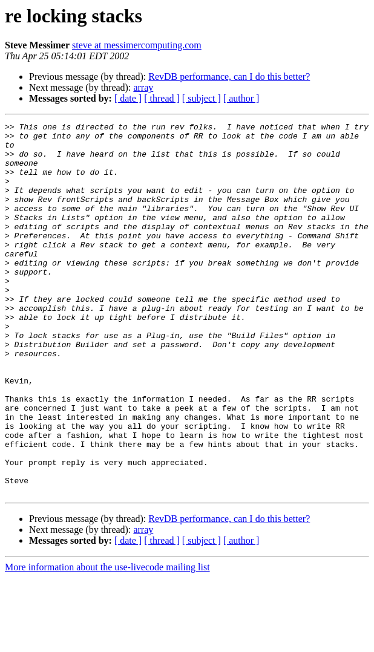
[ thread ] (162, 98)
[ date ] (128, 98)
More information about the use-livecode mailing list (107, 641)
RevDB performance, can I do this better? (229, 76)
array (143, 87)
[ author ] (241, 98)
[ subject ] (201, 98)
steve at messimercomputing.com (137, 45)
